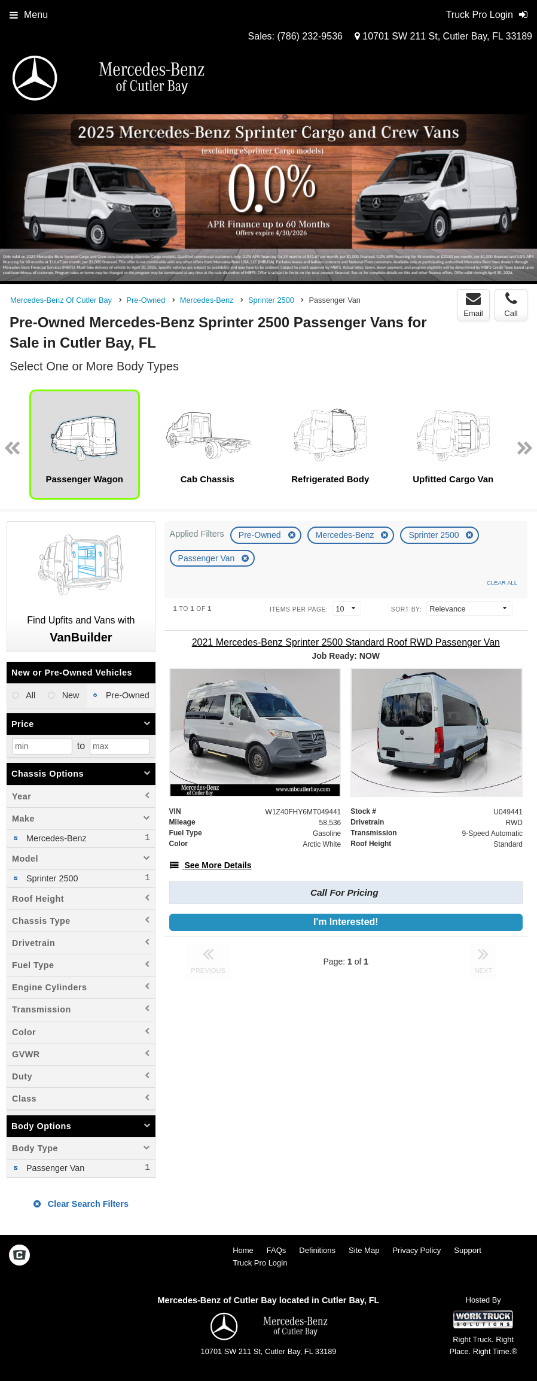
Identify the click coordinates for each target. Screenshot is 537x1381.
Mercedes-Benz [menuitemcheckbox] (55, 838)
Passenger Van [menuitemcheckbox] (54, 1168)
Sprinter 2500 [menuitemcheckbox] (51, 878)
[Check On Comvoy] (19, 1256)
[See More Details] (210, 865)
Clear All (502, 582)
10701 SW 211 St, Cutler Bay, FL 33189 (443, 36)
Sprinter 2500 (434, 535)
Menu (29, 15)
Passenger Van (207, 558)
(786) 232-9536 (310, 36)
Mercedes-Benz (346, 535)
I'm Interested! (346, 922)
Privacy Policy (416, 1250)
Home (243, 1250)
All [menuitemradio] (29, 695)
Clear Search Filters (81, 1204)
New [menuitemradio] (70, 695)
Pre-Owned (261, 535)
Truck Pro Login (260, 1262)
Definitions (317, 1250)
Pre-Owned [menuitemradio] (126, 695)
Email (473, 304)
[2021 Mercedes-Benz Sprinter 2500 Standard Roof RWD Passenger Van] (346, 642)
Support (467, 1250)
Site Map (364, 1250)
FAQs (276, 1250)
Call (510, 304)
